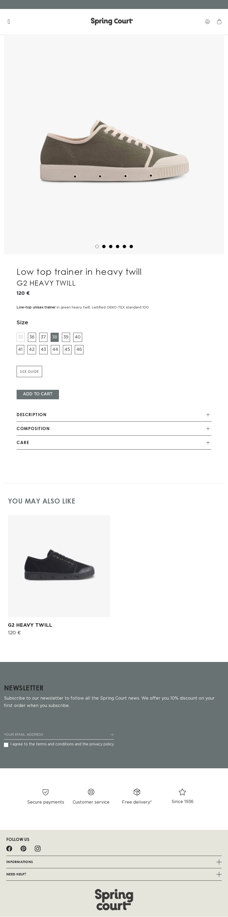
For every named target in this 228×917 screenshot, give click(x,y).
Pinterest (23, 848)
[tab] (114, 415)
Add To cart (38, 394)
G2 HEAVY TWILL (30, 625)
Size (22, 322)
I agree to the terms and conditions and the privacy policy (62, 744)
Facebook (9, 848)
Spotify (66, 848)
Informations (114, 862)
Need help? (114, 874)
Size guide (29, 371)
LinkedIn (52, 848)
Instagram (38, 848)
